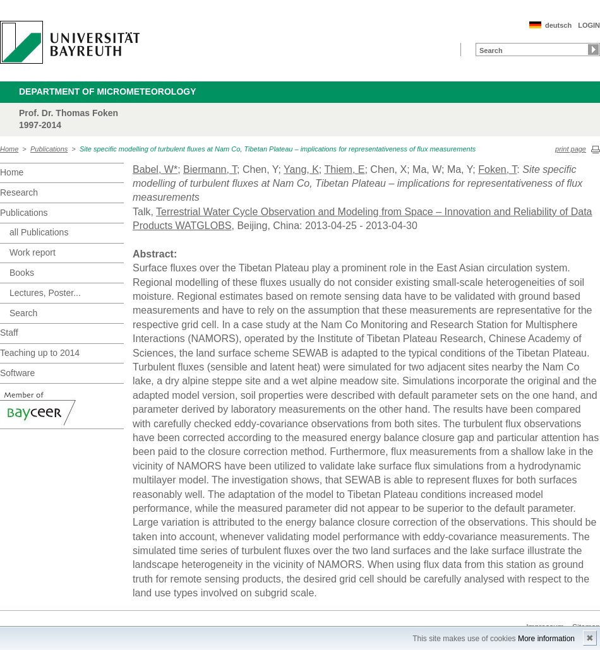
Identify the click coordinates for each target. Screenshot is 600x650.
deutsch (558, 25)
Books (21, 273)
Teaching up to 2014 (40, 353)
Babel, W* (155, 169)
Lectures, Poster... (45, 293)
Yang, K (301, 169)
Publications (49, 149)
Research (19, 192)
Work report (32, 252)
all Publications (38, 232)
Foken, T (497, 169)
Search (23, 313)
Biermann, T (210, 169)
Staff (9, 333)
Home (9, 149)
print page (570, 149)
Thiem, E (344, 169)
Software (17, 373)
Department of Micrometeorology (107, 91)
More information (546, 638)
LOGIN (589, 25)
